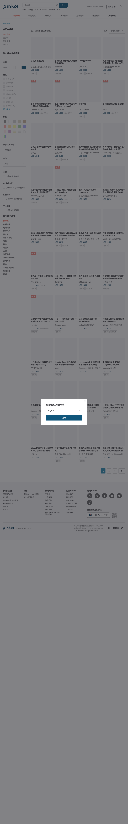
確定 (64, 418)
